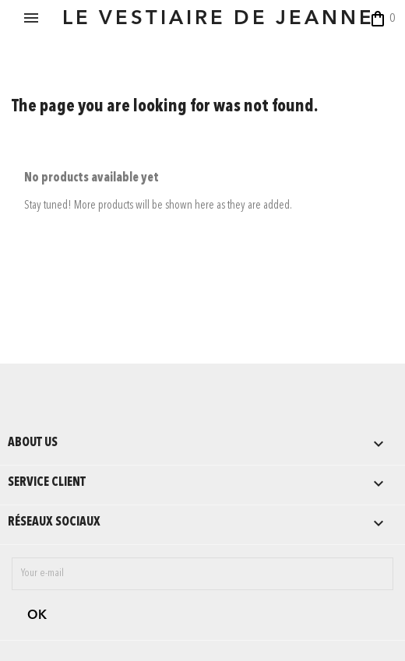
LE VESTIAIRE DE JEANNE (218, 19)
